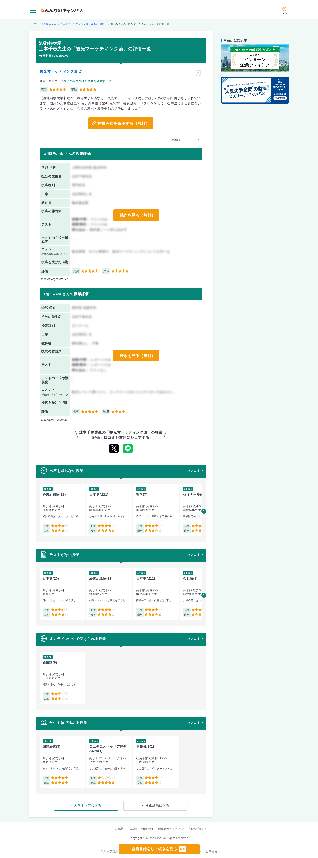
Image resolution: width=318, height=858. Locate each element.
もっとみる (192, 470)
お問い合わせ (197, 828)
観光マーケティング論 (59, 71)
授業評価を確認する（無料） (123, 123)
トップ (33, 24)
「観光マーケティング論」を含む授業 (82, 24)
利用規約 (147, 828)
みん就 (132, 828)
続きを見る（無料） (137, 215)
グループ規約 (109, 851)
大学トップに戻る (94, 805)
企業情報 (212, 851)
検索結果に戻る (150, 805)
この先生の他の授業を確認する (88, 81)
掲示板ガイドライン (170, 828)
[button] (203, 511)
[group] (62, 510)
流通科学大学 (48, 24)
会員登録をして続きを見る (159, 849)
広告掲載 (118, 828)
